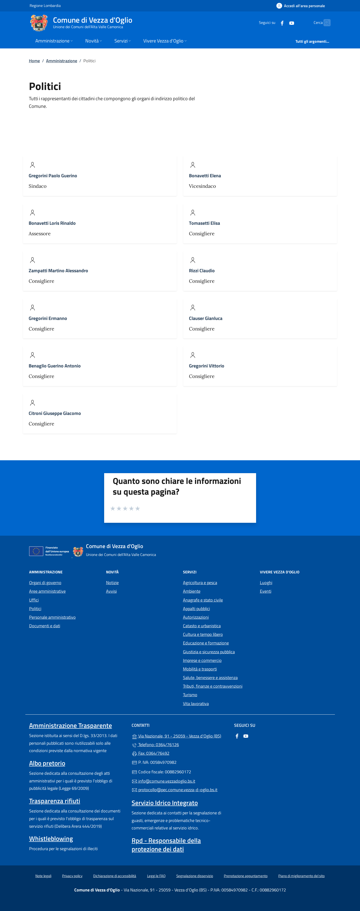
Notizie (112, 582)
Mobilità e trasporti (200, 669)
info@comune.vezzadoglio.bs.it (163, 781)
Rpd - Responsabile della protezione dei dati (166, 844)
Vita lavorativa (196, 703)
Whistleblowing (51, 838)
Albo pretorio (47, 763)
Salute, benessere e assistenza (210, 677)
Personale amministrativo (52, 617)
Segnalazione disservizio (194, 876)
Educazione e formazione (206, 643)
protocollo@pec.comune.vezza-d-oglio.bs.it (174, 789)
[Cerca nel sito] (325, 22)
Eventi (265, 591)
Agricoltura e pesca (200, 582)
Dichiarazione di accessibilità (114, 876)
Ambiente (191, 591)
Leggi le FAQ (156, 876)
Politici (35, 608)
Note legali (43, 876)
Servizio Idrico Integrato (165, 803)
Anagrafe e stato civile (203, 600)
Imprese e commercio (202, 660)
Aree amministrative (47, 591)
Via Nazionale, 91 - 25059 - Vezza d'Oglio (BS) (180, 735)
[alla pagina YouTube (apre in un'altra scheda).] (282, 22)
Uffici (34, 600)
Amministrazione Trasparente (70, 725)
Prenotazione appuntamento (246, 876)
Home (34, 61)
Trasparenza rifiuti (54, 801)
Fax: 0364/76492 (150, 753)
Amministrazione (61, 61)
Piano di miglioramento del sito (301, 876)
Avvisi (111, 591)
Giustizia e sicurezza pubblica (209, 652)
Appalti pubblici (196, 608)
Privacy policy (72, 876)
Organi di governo (45, 582)
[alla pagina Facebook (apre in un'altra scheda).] (273, 22)
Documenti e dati (44, 626)
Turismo (190, 694)
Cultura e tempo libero (203, 634)
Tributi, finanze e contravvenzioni (212, 686)
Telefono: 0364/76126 (155, 744)
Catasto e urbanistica (202, 626)
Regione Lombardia (45, 5)
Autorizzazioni (196, 617)
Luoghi (266, 582)
